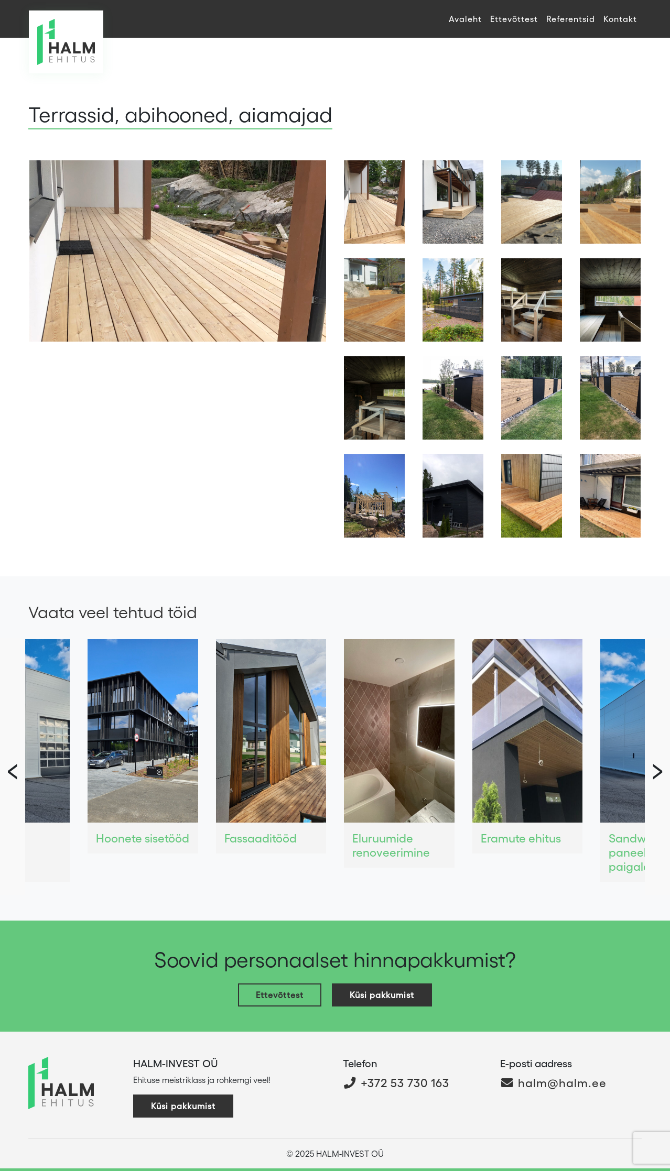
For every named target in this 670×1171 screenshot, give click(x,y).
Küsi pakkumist (382, 995)
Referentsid (570, 19)
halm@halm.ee (553, 1082)
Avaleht (465, 19)
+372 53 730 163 (396, 1082)
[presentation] (657, 766)
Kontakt (620, 19)
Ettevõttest (514, 19)
